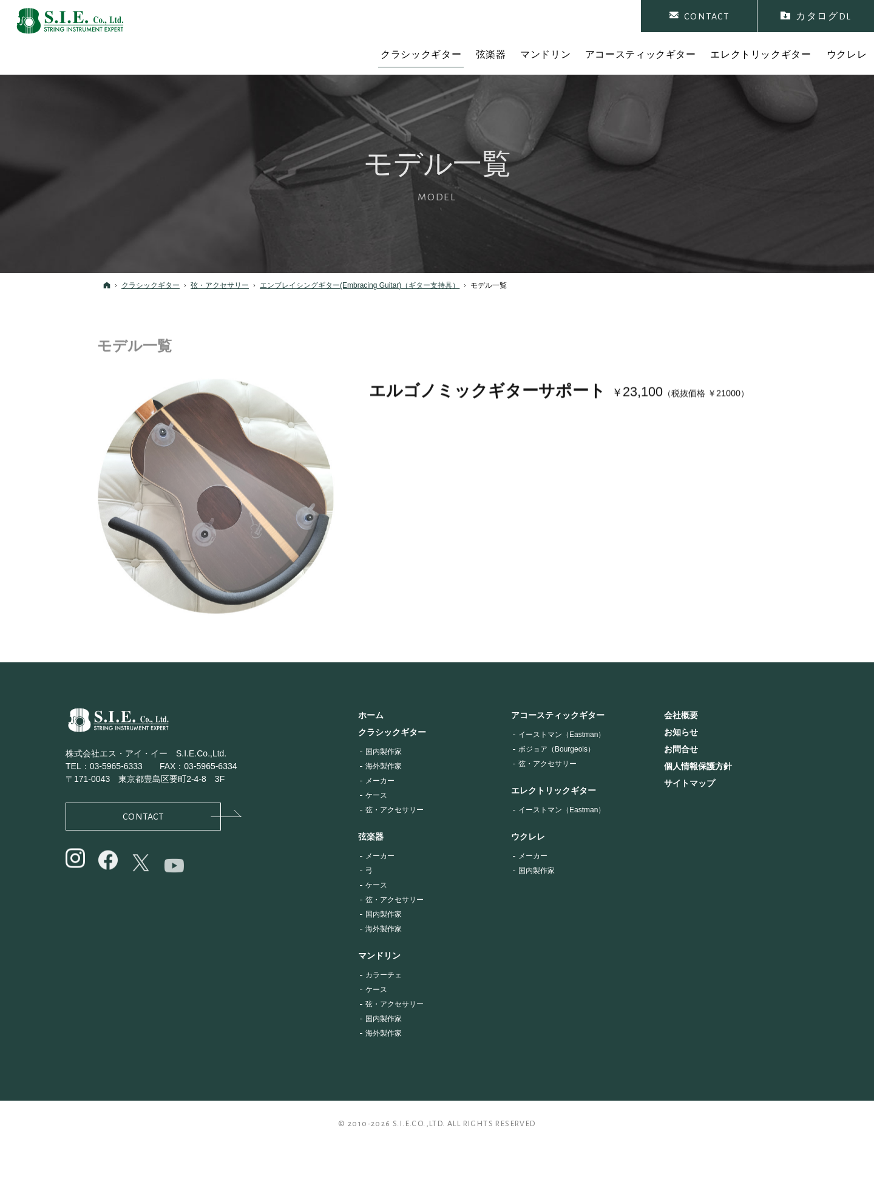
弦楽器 (371, 836)
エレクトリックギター (553, 790)
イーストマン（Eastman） (561, 734)
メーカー (380, 780)
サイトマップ (689, 783)
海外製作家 (383, 766)
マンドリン (379, 955)
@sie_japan (76, 869)
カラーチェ (383, 975)
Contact (172, 815)
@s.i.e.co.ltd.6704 (175, 881)
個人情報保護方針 (698, 766)
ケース (376, 795)
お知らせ (681, 732)
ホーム (371, 715)
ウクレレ (528, 836)
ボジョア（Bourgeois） (556, 749)
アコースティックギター (558, 715)
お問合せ (681, 749)
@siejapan (109, 875)
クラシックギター (392, 732)
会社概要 (681, 715)
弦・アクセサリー (394, 810)
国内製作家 (383, 751)
